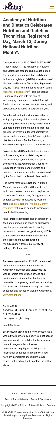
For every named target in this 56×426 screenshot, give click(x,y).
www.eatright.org (12, 294)
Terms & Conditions (41, 399)
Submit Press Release (16, 399)
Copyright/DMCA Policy (13, 405)
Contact (51, 405)
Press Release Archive (32, 393)
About (15, 393)
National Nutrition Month (16, 91)
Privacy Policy (36, 405)
